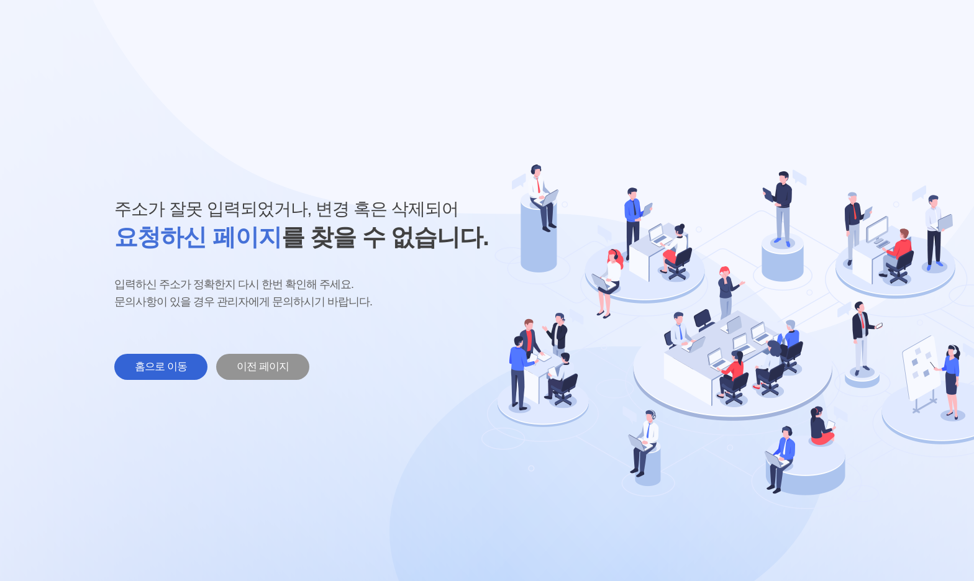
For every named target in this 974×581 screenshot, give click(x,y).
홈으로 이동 (161, 366)
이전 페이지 (263, 366)
